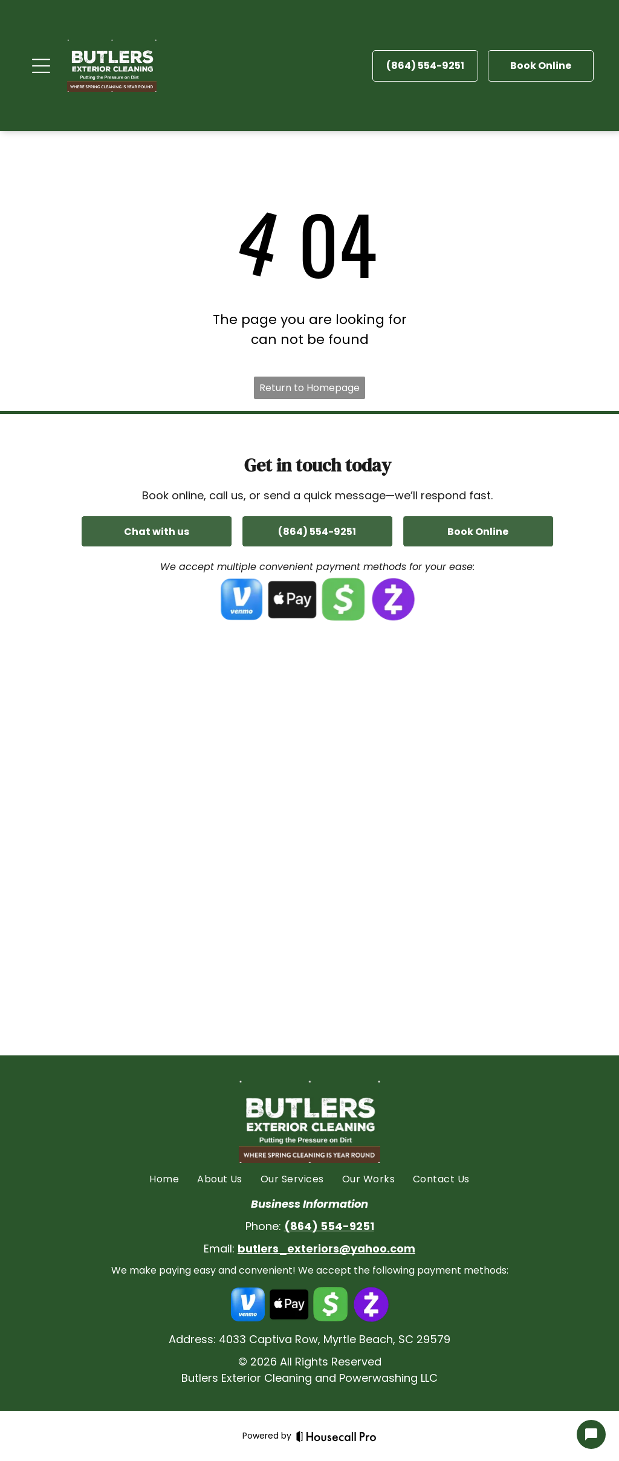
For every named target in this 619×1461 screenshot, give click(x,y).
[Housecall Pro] (336, 1436)
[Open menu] (41, 66)
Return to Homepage (309, 388)
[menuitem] (164, 1179)
